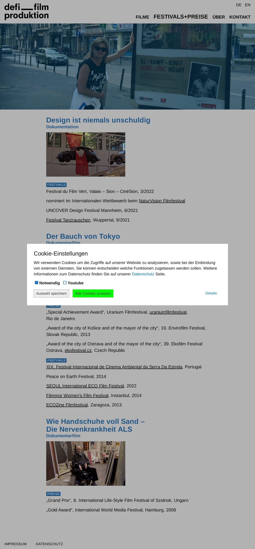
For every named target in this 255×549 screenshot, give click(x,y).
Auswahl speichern (51, 293)
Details (211, 293)
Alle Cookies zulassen (93, 293)
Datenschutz (143, 274)
